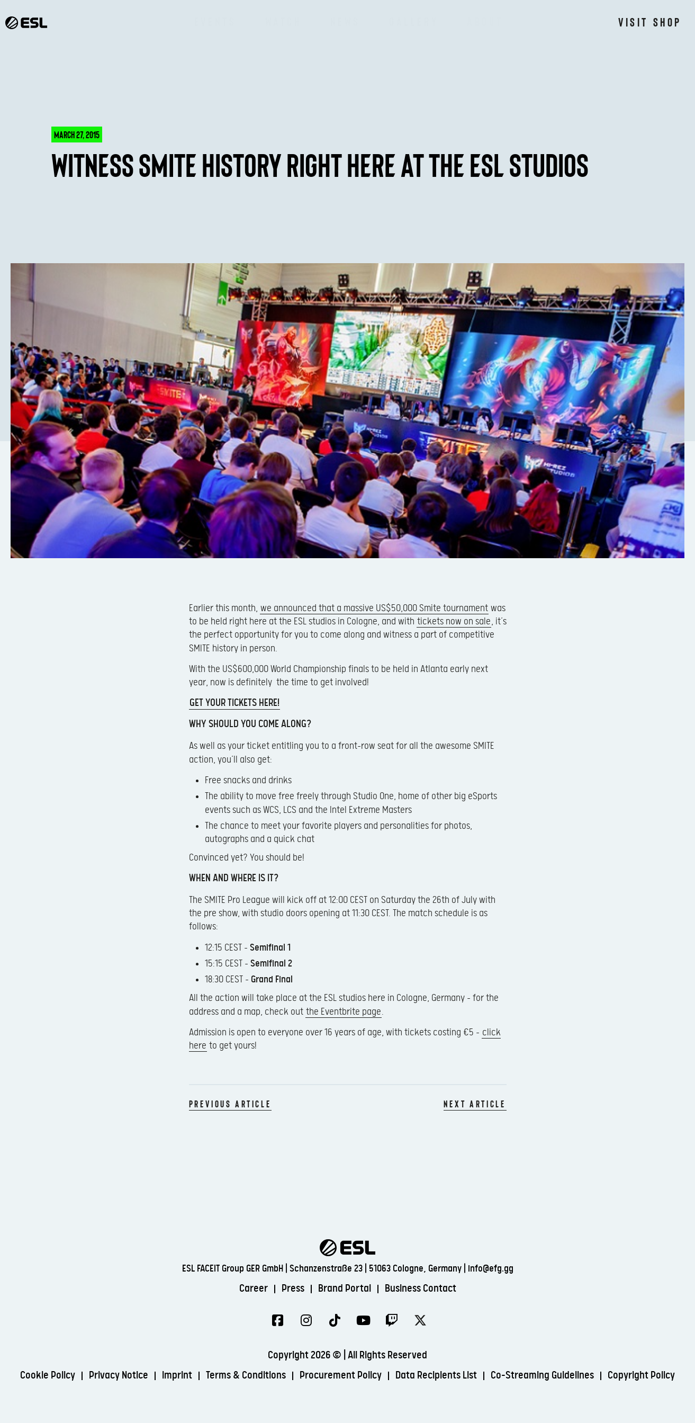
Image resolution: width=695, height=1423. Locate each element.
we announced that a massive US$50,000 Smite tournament (374, 608)
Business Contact (420, 1289)
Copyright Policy (641, 1376)
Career (253, 1289)
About (485, 21)
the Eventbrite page (343, 1011)
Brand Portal (344, 1289)
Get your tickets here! (234, 703)
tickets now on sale (454, 621)
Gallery (413, 21)
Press (293, 1289)
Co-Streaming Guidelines (542, 1376)
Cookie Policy (47, 1376)
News (345, 21)
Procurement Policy (341, 1376)
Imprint (177, 1376)
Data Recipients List (436, 1376)
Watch (283, 21)
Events (215, 21)
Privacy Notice (118, 1376)
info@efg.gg (490, 1268)
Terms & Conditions (246, 1376)
